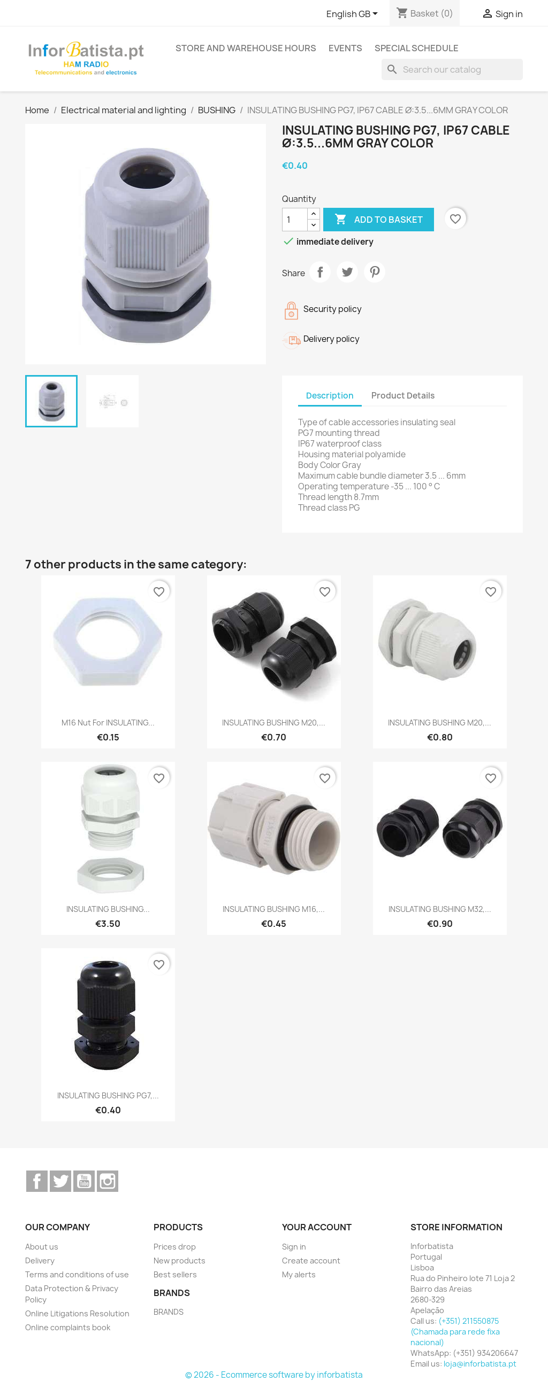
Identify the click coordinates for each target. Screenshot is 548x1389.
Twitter (60, 1181)
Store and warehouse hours (246, 48)
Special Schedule (417, 48)
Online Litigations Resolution (77, 1313)
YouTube (84, 1181)
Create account (311, 1260)
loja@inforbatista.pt (480, 1364)
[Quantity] (295, 219)
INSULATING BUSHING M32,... (440, 909)
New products (180, 1260)
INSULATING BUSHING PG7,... (108, 1095)
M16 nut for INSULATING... (108, 722)
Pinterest (374, 272)
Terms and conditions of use (77, 1274)
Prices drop (175, 1247)
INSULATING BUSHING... (108, 909)
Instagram (107, 1181)
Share (320, 272)
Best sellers (175, 1274)
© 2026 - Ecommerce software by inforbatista (274, 1374)
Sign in (294, 1247)
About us (41, 1247)
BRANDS (169, 1312)
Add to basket (378, 220)
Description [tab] (330, 395)
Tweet (347, 272)
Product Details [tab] (403, 395)
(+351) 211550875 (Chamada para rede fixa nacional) (455, 1331)
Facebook (37, 1181)
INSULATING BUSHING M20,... (273, 722)
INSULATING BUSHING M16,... (274, 909)
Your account (317, 1227)
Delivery (40, 1260)
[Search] (452, 69)
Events (345, 48)
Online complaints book (67, 1327)
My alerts (299, 1274)
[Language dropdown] (354, 14)
